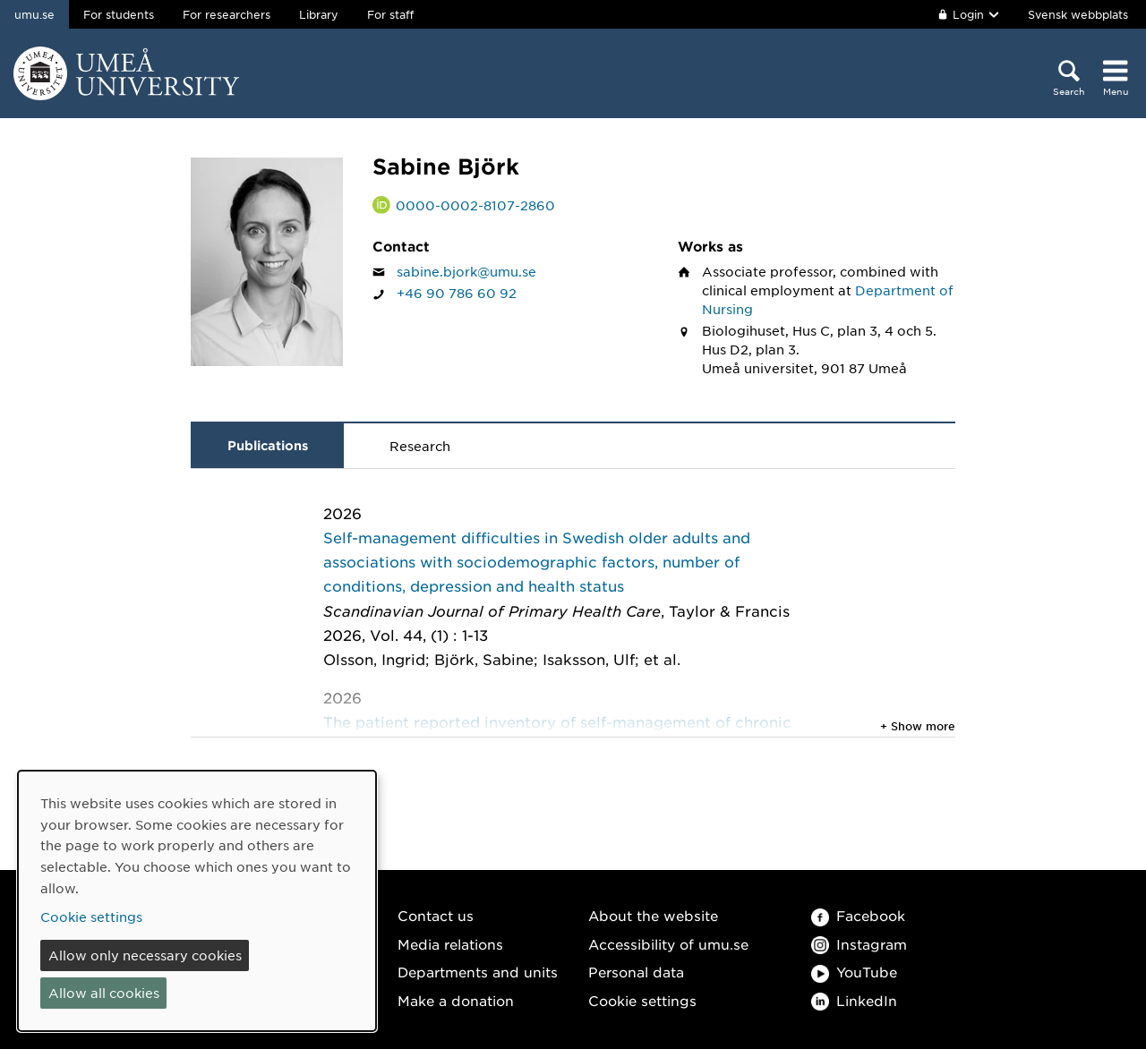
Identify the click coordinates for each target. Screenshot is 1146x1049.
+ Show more (917, 726)
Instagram (859, 943)
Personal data (636, 971)
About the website (653, 915)
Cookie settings (642, 1000)
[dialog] (197, 901)
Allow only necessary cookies (145, 955)
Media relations (450, 943)
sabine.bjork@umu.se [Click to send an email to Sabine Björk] (466, 271)
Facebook (858, 915)
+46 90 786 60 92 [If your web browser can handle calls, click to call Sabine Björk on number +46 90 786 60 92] (457, 293)
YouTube (854, 971)
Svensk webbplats (1078, 14)
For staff (390, 14)
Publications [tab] (267, 445)
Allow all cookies (103, 993)
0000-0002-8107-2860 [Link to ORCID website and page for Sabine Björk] (475, 205)
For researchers (226, 14)
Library (318, 14)
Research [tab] (419, 446)
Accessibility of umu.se (668, 943)
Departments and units (478, 971)
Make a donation (456, 1000)
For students (118, 14)
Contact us (436, 915)
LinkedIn (854, 1000)
